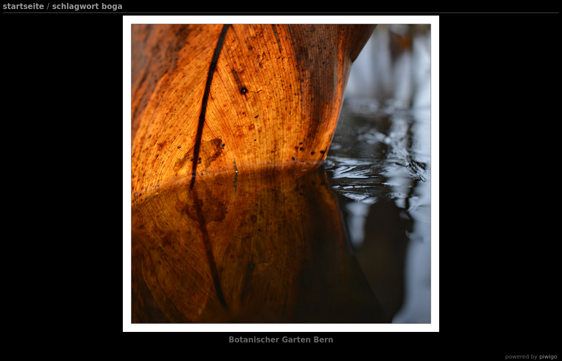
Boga (111, 6)
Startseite (23, 6)
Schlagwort (75, 6)
